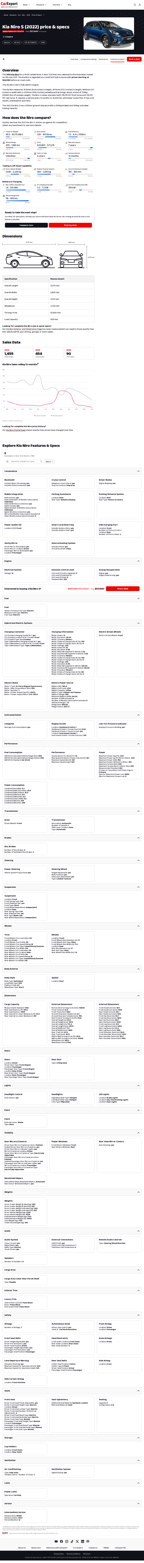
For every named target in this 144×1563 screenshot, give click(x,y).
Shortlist (58, 5)
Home (6, 15)
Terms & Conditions (73, 1553)
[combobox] (20, 461)
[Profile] (139, 4)
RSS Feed (86, 1553)
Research (41, 5)
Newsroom (36, 1547)
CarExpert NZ (120, 1547)
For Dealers (78, 1547)
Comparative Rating (88, 59)
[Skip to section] (44, 461)
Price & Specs (37, 15)
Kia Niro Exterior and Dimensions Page (24, 329)
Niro (23, 15)
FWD (43, 42)
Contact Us (93, 1547)
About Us (22, 1547)
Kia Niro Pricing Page (15, 430)
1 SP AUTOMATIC (30, 42)
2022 (28, 15)
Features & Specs (118, 59)
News (26, 5)
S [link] (43, 15)
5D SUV (17, 42)
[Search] (134, 4)
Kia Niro (15, 74)
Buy (69, 5)
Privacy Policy (59, 1553)
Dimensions (103, 59)
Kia (19, 15)
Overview (74, 59)
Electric (7, 42)
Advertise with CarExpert (56, 1547)
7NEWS (106, 1547)
